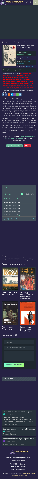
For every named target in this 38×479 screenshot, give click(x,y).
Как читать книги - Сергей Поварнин (17, 412)
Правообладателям (17, 460)
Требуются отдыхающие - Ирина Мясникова (19, 439)
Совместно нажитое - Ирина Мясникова (19, 429)
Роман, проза (30, 66)
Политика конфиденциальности (17, 458)
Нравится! (15, 146)
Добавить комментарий (14, 365)
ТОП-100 (13, 464)
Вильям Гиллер (26, 58)
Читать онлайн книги (17, 467)
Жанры (22, 464)
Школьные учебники (17, 470)
